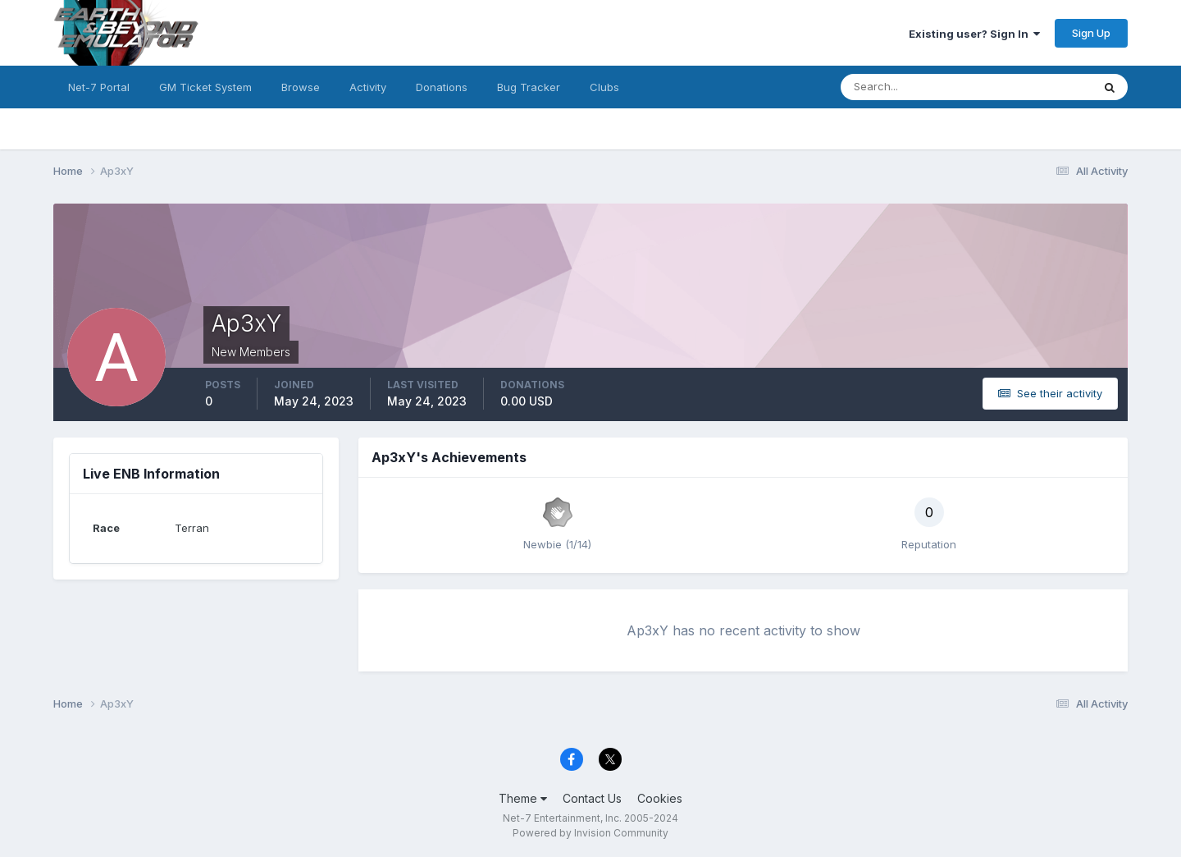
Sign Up (1091, 32)
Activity (367, 87)
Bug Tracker (528, 87)
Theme (523, 798)
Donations (441, 87)
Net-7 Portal (99, 87)
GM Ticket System (205, 87)
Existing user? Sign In (974, 33)
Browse (300, 87)
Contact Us (592, 798)
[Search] (913, 87)
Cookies (659, 798)
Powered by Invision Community (590, 833)
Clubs (604, 87)
